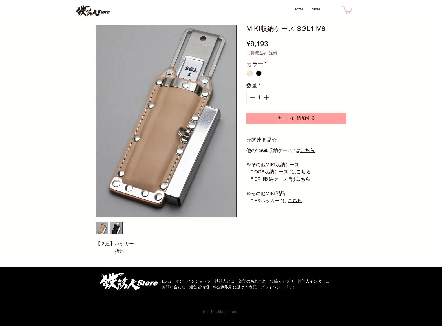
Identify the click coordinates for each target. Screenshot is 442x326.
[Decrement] (252, 97)
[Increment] (267, 97)
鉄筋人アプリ (282, 281)
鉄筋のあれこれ (252, 281)
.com (233, 312)
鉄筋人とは (225, 281)
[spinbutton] (259, 97)
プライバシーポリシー (280, 287)
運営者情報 (199, 287)
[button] (347, 9)
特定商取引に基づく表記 (235, 287)
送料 (273, 53)
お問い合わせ (173, 287)
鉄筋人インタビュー (315, 281)
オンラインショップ (193, 281)
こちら (307, 150)
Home (166, 281)
